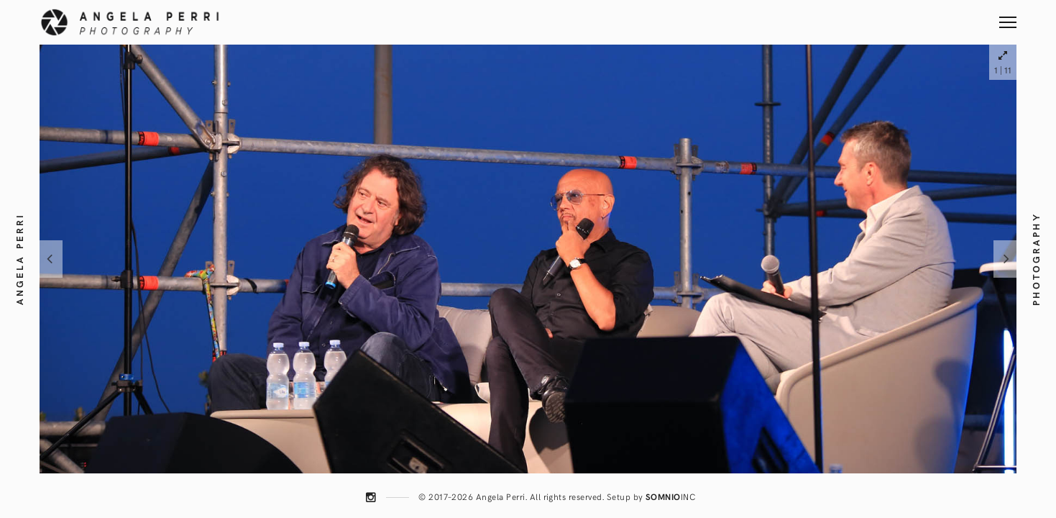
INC (670, 496)
